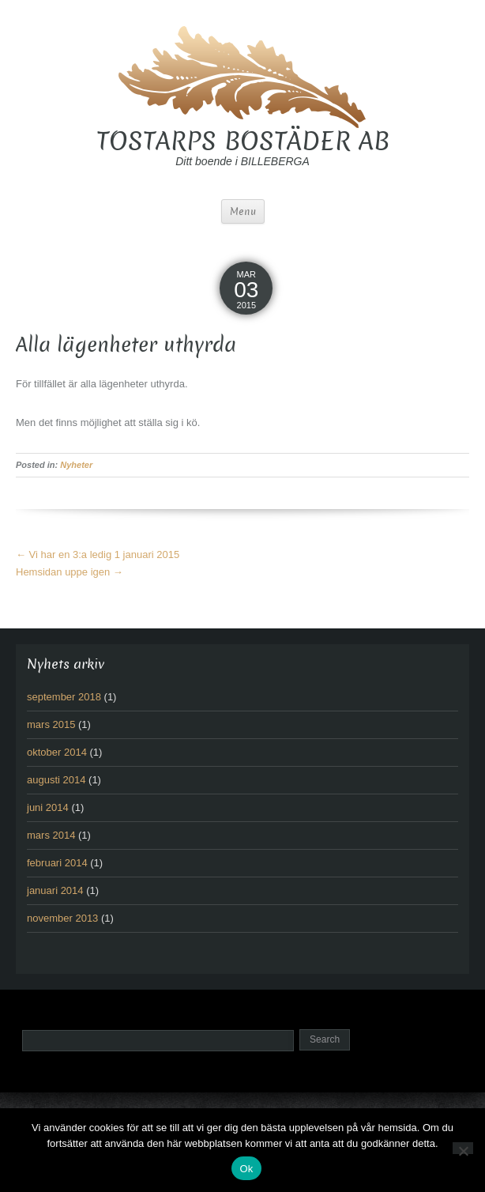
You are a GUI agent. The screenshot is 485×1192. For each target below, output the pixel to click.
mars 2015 (51, 724)
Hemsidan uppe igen (69, 572)
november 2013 (62, 918)
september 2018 (64, 697)
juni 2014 (48, 807)
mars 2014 (51, 835)
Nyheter (76, 465)
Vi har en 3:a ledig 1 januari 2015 (97, 554)
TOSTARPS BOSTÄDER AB (242, 141)
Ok (246, 1169)
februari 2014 (57, 863)
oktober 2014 (57, 752)
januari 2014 (55, 890)
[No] (463, 1148)
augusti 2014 (56, 780)
